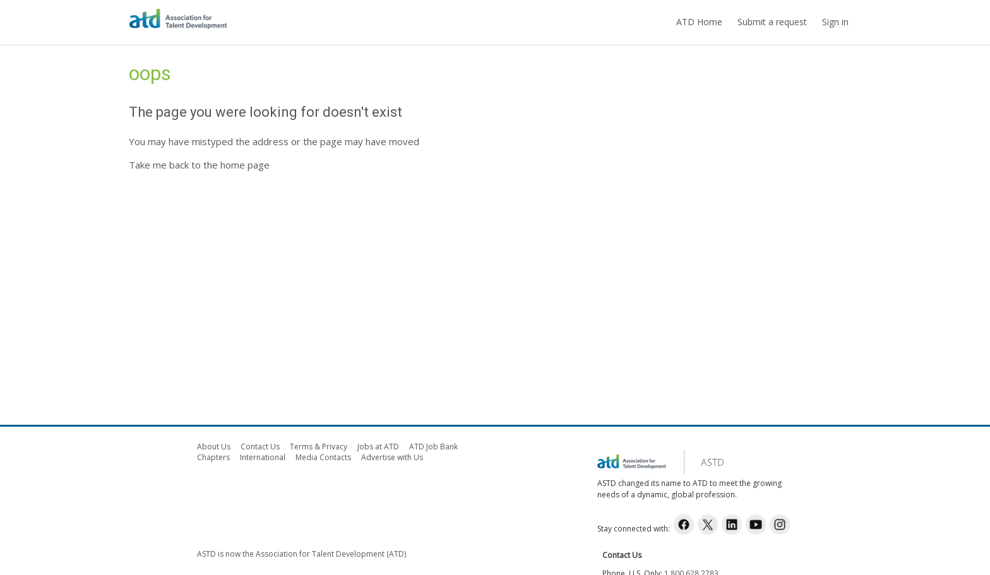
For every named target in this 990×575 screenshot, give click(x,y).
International (262, 457)
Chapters (213, 457)
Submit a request (772, 22)
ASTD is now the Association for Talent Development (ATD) (301, 553)
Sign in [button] (835, 22)
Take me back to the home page (199, 164)
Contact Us (260, 446)
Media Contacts (323, 457)
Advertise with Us (392, 457)
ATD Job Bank (433, 446)
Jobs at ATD (378, 446)
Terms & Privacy (318, 446)
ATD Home (699, 22)
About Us (213, 446)
